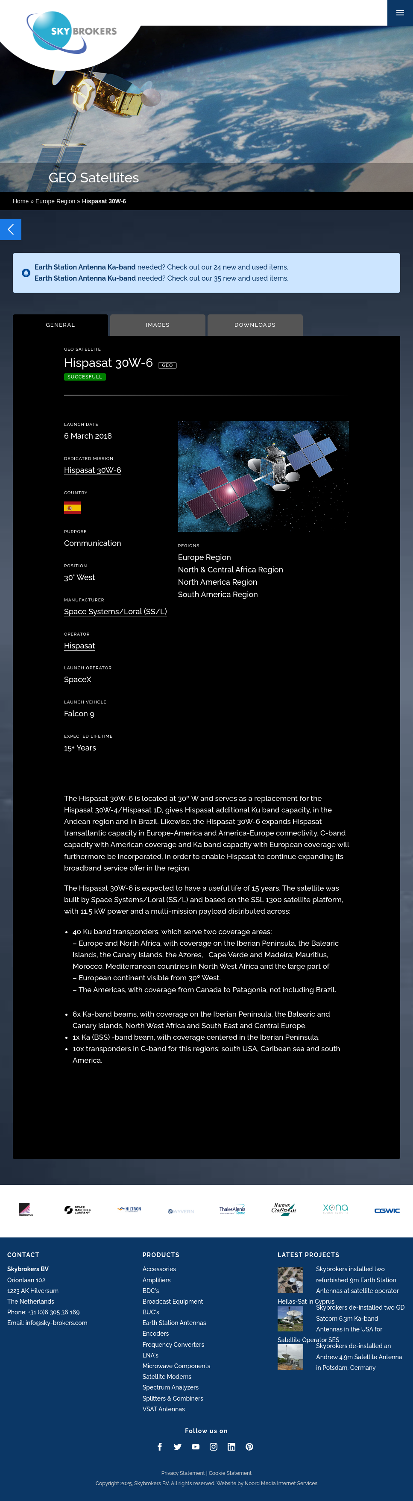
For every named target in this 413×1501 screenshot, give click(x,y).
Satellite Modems (167, 1376)
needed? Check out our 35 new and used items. (161, 278)
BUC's (151, 1312)
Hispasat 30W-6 (92, 470)
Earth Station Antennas (174, 1322)
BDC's (151, 1290)
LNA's (150, 1355)
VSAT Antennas (164, 1409)
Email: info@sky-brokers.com (47, 1322)
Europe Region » (80, 201)
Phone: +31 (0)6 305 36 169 (43, 1312)
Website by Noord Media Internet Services (267, 1483)
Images (158, 325)
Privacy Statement (183, 1473)
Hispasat (79, 645)
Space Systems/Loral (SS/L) (115, 611)
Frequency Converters (174, 1344)
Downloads (255, 325)
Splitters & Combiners (173, 1398)
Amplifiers (157, 1280)
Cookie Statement (230, 1473)
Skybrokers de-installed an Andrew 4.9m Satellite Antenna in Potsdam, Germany (359, 1357)
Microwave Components (177, 1366)
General (60, 325)
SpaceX (77, 679)
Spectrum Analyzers (171, 1387)
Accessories (159, 1269)
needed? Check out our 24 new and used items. (161, 267)
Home (21, 201)
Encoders (156, 1333)
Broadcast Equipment (173, 1301)
